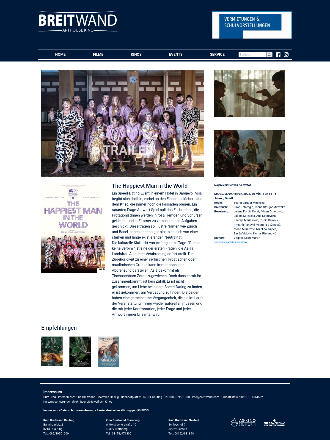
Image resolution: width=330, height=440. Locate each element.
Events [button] (182, 54)
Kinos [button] (143, 54)
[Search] (252, 54)
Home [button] (67, 54)
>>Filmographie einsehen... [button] (231, 242)
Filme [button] (105, 54)
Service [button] (224, 54)
